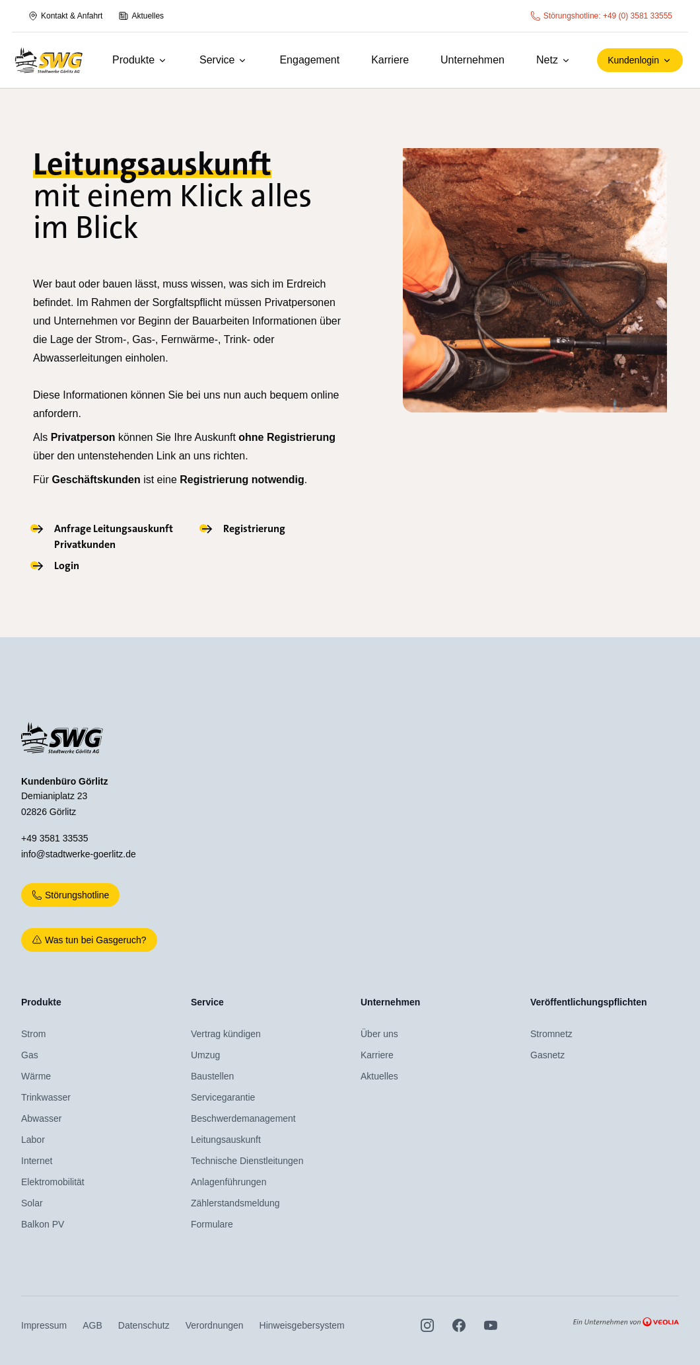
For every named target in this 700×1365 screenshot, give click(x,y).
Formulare (212, 1224)
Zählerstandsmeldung (235, 1203)
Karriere (390, 59)
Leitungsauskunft (226, 1139)
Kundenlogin (640, 60)
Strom (33, 1034)
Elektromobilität (53, 1182)
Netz (553, 59)
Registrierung (254, 528)
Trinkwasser (46, 1097)
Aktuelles (141, 16)
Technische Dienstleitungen (247, 1160)
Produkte (140, 59)
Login (66, 565)
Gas (29, 1055)
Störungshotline (70, 895)
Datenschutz (144, 1325)
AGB (92, 1325)
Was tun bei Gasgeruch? (89, 940)
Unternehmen (472, 59)
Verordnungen (215, 1325)
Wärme (36, 1076)
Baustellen (212, 1076)
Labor (33, 1139)
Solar (32, 1203)
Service (223, 59)
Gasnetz (547, 1055)
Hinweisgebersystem (302, 1325)
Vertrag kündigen (226, 1034)
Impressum (44, 1325)
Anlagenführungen (228, 1182)
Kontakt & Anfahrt (65, 16)
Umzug (205, 1055)
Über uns (379, 1034)
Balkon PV (42, 1224)
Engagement (309, 59)
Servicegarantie (223, 1097)
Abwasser (41, 1118)
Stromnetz (551, 1034)
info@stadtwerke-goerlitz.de (78, 854)
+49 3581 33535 (54, 838)
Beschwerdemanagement (243, 1118)
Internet (36, 1160)
